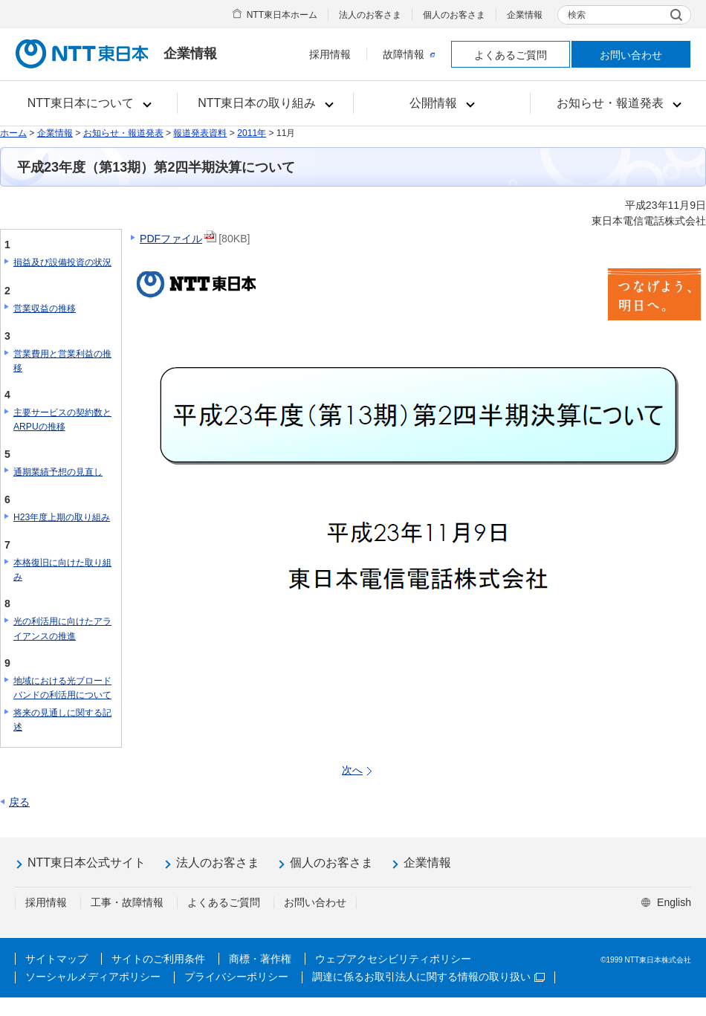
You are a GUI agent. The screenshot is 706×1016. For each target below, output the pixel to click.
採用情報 (330, 54)
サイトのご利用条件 (158, 959)
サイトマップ (56, 959)
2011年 (251, 133)
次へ (352, 770)
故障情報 (409, 54)
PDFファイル (171, 239)
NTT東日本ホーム (282, 15)
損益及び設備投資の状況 (62, 262)
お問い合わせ (631, 55)
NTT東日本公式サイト (86, 862)
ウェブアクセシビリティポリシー (393, 959)
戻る (19, 802)
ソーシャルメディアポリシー (93, 977)
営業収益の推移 (44, 308)
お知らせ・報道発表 (123, 133)
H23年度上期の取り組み (61, 517)
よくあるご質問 (510, 55)
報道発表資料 (200, 133)
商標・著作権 (260, 959)
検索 (577, 15)
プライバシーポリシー (236, 977)
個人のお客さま (454, 15)
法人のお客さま (370, 15)
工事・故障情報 (127, 902)
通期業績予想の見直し (58, 472)
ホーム (13, 133)
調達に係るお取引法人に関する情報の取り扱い (428, 977)
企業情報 (525, 15)
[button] (89, 103)
